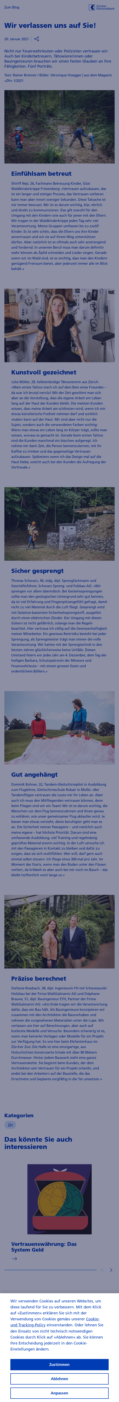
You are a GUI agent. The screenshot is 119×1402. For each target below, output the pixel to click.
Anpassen (59, 1395)
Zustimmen (59, 1367)
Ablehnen (59, 1381)
